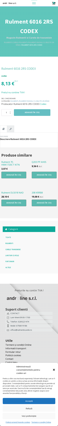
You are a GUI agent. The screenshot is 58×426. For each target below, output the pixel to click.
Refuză (29, 408)
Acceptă (29, 401)
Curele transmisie (13, 249)
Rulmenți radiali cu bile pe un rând (34, 101)
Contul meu (11, 362)
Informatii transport (15, 348)
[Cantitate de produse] (6, 112)
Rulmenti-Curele (11, 42)
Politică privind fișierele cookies (18, 422)
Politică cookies (13, 355)
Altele (8, 267)
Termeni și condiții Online (41, 422)
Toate (8, 237)
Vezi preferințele (29, 416)
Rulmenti (23, 42)
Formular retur (13, 351)
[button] (54, 369)
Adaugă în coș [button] (13, 175)
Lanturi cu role (12, 255)
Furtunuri (9, 261)
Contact (9, 358)
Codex (43, 104)
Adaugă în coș (32, 112)
